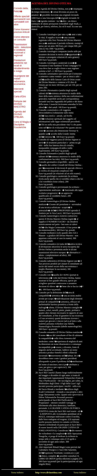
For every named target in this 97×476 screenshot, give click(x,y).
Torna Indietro (17, 472)
